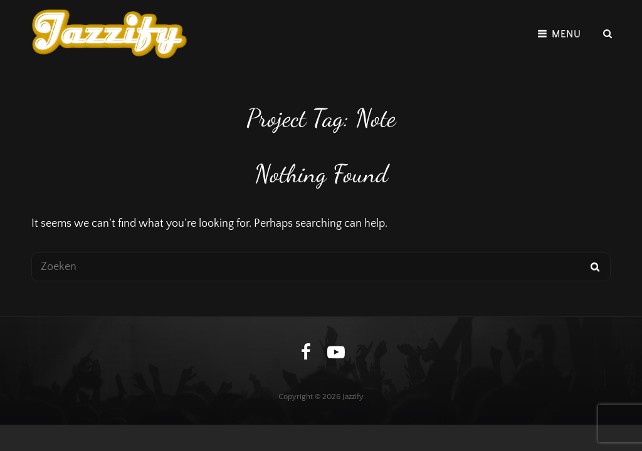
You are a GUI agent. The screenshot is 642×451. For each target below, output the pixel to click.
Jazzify (353, 396)
